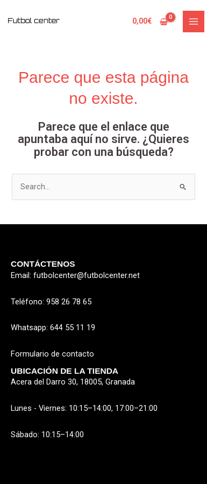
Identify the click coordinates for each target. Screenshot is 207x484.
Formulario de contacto (52, 354)
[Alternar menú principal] (193, 21)
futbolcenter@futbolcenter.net (86, 275)
